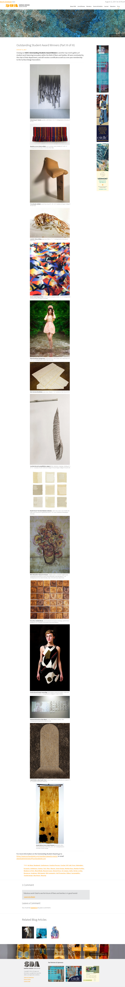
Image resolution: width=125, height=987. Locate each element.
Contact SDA (27, 981)
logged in (34, 908)
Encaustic (27, 868)
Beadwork (37, 865)
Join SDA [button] (76, 949)
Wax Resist (36, 875)
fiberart (52, 868)
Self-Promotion (61, 873)
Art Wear (30, 865)
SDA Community (50, 873)
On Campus (65, 871)
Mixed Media (38, 871)
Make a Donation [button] (90, 949)
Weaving (43, 875)
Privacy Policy (27, 979)
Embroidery (79, 865)
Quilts (71, 871)
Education (113, 6)
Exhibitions (33, 868)
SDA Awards (41, 873)
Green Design (60, 868)
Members (89, 6)
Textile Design (28, 875)
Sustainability (75, 873)
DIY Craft (69, 865)
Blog (118, 6)
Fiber (48, 868)
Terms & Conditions (29, 977)
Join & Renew (81, 6)
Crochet (63, 865)
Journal (106, 6)
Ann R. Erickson (6, 2)
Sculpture (34, 873)
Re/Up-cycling (78, 871)
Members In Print (29, 871)
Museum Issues (47, 871)
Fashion (40, 868)
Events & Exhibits (98, 6)
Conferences (45, 865)
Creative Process (54, 865)
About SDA (73, 6)
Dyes (73, 865)
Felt (44, 868)
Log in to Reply (29, 897)
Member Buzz (69, 868)
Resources (27, 873)
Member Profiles (79, 868)
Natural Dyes (57, 871)
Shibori (68, 873)
